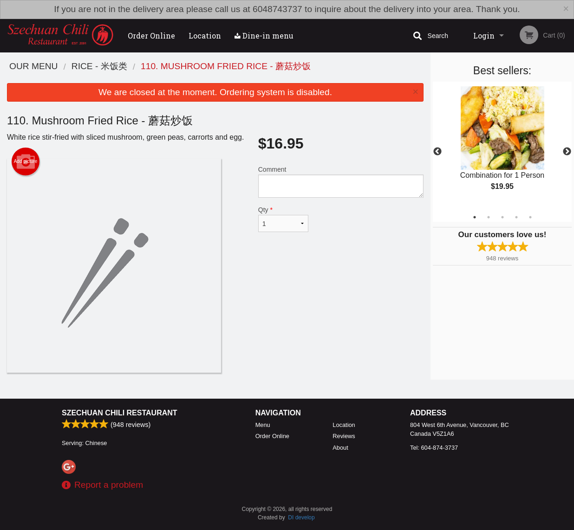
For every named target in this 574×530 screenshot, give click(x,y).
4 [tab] (516, 217)
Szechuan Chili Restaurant (119, 413)
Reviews (344, 436)
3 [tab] (502, 217)
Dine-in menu (264, 35)
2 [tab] (488, 217)
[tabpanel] (502, 146)
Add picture (26, 161)
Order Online (151, 35)
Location (205, 35)
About (340, 447)
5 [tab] (530, 217)
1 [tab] (474, 217)
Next (567, 151)
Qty (283, 219)
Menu (262, 424)
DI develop (301, 517)
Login (484, 35)
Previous (437, 151)
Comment (341, 182)
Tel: (434, 447)
